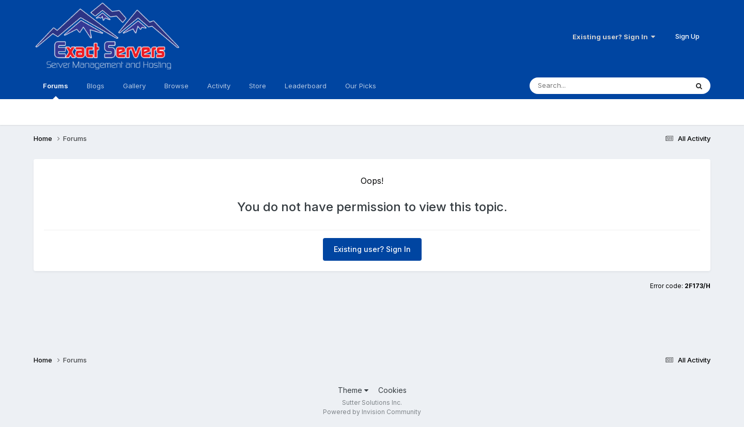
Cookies (392, 390)
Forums (55, 90)
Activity (218, 86)
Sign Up (687, 36)
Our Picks (360, 86)
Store (257, 86)
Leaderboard (306, 86)
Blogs (95, 86)
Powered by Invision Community (372, 412)
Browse (176, 86)
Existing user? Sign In (613, 37)
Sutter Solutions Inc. (372, 402)
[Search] (588, 85)
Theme (353, 390)
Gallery (134, 86)
